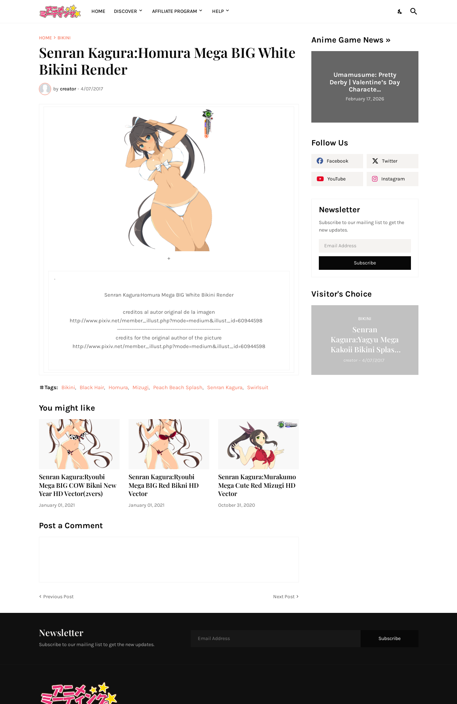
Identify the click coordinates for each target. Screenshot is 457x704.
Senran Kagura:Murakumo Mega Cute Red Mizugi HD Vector (257, 485)
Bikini (64, 37)
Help (218, 11)
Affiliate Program (174, 11)
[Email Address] (365, 246)
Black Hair (92, 387)
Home (98, 11)
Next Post (284, 597)
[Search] (412, 11)
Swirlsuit (257, 387)
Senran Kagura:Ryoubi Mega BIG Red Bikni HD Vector (164, 485)
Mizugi (140, 387)
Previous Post (58, 597)
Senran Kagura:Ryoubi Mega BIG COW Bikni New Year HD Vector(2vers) (77, 485)
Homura (118, 387)
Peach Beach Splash (177, 387)
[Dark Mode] (400, 11)
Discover (125, 11)
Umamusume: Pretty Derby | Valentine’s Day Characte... (365, 82)
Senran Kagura (224, 387)
